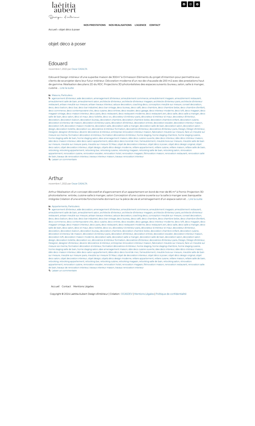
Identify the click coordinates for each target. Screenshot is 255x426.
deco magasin (192, 110)
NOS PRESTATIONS (95, 25)
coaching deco (140, 104)
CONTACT (154, 25)
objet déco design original (181, 144)
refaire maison (177, 147)
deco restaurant (109, 113)
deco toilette (95, 116)
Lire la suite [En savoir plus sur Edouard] (67, 88)
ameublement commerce (134, 98)
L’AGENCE (140, 25)
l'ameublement (147, 141)
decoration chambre (110, 120)
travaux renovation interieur (129, 156)
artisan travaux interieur (100, 104)
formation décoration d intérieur (84, 135)
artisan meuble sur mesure (74, 104)
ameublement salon (88, 101)
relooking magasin (128, 150)
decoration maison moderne (79, 126)
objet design (94, 147)
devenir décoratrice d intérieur (95, 132)
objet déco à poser (157, 144)
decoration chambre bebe (136, 120)
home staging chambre (164, 135)
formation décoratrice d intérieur (119, 135)
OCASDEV (126, 294)
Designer (53, 132)
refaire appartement (143, 147)
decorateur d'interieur (184, 116)
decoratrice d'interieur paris (163, 129)
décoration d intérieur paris (96, 123)
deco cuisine (100, 110)
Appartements (59, 206)
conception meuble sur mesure (165, 104)
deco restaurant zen (156, 113)
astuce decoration (122, 104)
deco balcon (61, 107)
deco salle (172, 113)
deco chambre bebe (168, 107)
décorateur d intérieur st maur (156, 116)
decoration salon (173, 126)
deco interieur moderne (161, 110)
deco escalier (128, 110)
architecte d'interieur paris (167, 101)
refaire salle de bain (195, 147)
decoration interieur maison (188, 123)
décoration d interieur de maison (65, 123)
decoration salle (103, 126)
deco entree (114, 110)
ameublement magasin (161, 98)
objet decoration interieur (74, 147)
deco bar (73, 107)
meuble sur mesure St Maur (102, 144)
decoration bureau (89, 120)
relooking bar (92, 150)
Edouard (58, 63)
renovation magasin (132, 153)
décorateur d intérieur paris (126, 116)
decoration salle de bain (152, 126)
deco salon (67, 116)
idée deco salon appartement (92, 141)
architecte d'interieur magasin (137, 101)
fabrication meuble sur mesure (168, 132)
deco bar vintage (107, 107)
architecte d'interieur (110, 101)
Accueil (53, 29)
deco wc (107, 116)
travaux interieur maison (102, 156)
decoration (54, 120)
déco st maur (81, 116)
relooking (54, 150)
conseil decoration (192, 104)
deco (51, 107)
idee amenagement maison (113, 138)
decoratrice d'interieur (137, 129)
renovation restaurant (176, 153)
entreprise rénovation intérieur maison (131, 132)
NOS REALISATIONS (120, 25)
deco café (136, 107)
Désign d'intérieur (195, 129)
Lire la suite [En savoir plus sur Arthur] (195, 199)
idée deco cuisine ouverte (141, 138)
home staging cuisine (189, 135)
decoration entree (143, 123)
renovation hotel (112, 153)
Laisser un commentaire (64, 159)
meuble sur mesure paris (74, 144)
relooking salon (171, 150)
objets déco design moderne (116, 147)
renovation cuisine (73, 153)
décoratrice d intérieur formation (108, 129)
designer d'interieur (69, 132)
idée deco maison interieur (62, 141)
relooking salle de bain (150, 150)
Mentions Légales (83, 286)
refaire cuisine (162, 147)
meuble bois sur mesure (169, 141)
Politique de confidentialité (171, 294)
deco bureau (123, 107)
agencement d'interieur (64, 98)
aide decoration (85, 98)
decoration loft (56, 126)
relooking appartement (72, 150)
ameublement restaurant (188, 98)
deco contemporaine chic (80, 110)
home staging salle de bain (62, 138)
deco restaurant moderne (131, 113)
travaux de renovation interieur (73, 156)
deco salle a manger (188, 113)
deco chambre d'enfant (192, 107)
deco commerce (57, 110)
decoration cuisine (189, 120)
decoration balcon (70, 120)
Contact (66, 286)
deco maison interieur (77, 113)
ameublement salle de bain (63, 101)
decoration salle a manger (125, 126)
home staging (144, 135)
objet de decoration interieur (132, 144)
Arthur (56, 178)
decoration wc (83, 129)
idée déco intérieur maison (189, 138)
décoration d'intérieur (122, 123)
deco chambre (149, 107)
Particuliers (66, 95)
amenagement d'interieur (107, 98)
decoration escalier (163, 123)
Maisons (56, 95)
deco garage (142, 110)
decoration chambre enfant (165, 120)
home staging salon (87, 138)
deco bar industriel (88, 107)
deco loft (179, 110)
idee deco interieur (164, 138)
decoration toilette (65, 129)
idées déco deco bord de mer (123, 141)
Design (181, 129)
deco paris (95, 113)
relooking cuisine (109, 150)
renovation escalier (93, 153)
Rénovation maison (154, 153)
